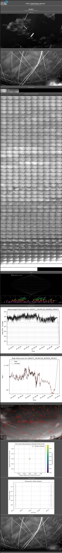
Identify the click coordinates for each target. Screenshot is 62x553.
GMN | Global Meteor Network (35, 3)
